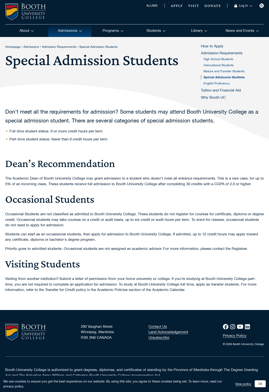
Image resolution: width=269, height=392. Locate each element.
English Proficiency (217, 83)
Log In (246, 5)
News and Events (242, 30)
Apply (177, 6)
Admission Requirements (59, 46)
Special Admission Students (98, 46)
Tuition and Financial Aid (221, 90)
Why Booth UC (213, 97)
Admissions (70, 30)
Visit (193, 6)
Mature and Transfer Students (224, 71)
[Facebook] (226, 326)
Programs (113, 30)
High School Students (218, 59)
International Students (219, 65)
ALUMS (152, 5)
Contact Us (157, 326)
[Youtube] (241, 326)
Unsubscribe (158, 337)
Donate (212, 6)
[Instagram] (233, 326)
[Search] (261, 5)
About (27, 30)
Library (199, 30)
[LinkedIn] (248, 326)
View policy (243, 384)
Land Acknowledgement (168, 332)
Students (156, 30)
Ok (260, 384)
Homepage (12, 46)
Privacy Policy (234, 335)
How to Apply (212, 46)
